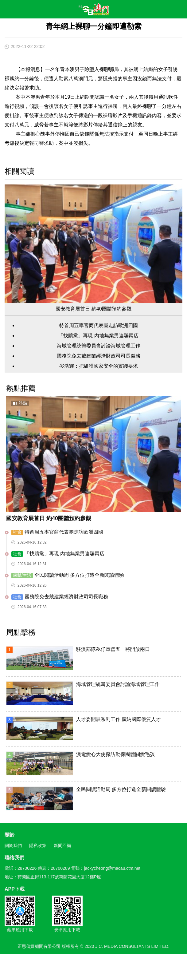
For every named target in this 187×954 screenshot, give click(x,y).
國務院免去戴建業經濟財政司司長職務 (98, 355)
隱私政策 (37, 845)
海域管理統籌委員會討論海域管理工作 (98, 345)
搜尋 (164, 10)
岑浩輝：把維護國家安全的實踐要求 (98, 366)
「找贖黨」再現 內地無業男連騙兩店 (98, 335)
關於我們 (13, 845)
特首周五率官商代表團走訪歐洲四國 (98, 325)
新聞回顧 (62, 845)
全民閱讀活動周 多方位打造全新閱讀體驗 (67, 575)
